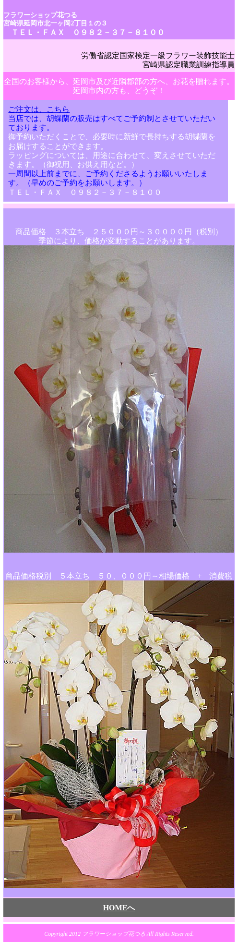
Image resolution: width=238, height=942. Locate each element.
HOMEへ (119, 908)
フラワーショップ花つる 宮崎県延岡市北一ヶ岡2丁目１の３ (55, 19)
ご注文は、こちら (39, 109)
